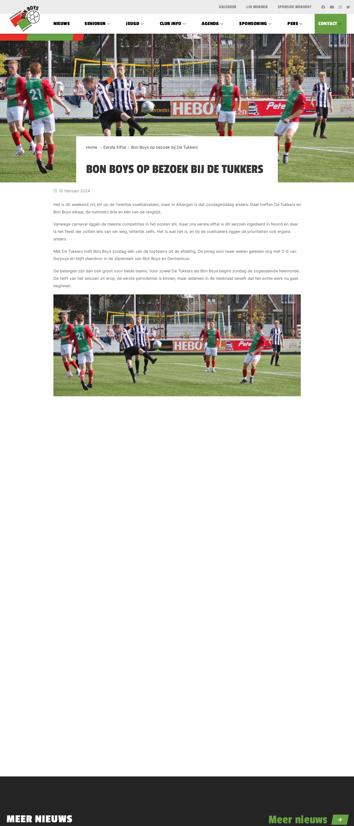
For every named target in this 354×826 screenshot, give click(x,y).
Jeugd (135, 23)
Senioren (98, 23)
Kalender (227, 6)
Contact (330, 23)
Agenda (213, 23)
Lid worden (257, 6)
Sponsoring (256, 23)
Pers (295, 23)
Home (91, 147)
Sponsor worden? (294, 6)
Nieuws (61, 23)
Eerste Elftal (114, 147)
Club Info (173, 23)
